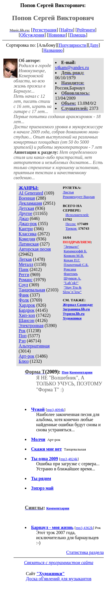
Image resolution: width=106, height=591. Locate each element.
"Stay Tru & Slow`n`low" (72, 289)
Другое (25, 213)
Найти (67, 29)
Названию (53, 50)
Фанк (24, 295)
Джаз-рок (28, 223)
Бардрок (26, 310)
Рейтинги (86, 29)
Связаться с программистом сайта (58, 562)
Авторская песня (35, 249)
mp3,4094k (55, 409)
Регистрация (45, 29)
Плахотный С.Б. (76, 265)
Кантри (26, 228)
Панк (24, 269)
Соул (23, 284)
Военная (27, 198)
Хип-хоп (27, 315)
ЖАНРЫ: (29, 187)
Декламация (30, 203)
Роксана (70, 269)
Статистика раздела (85, 552)
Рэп (22, 340)
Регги (24, 274)
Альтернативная (34, 345)
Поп (23, 335)
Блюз (24, 361)
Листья (68, 192)
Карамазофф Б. (75, 251)
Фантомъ (71, 274)
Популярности (72, 45)
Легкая (25, 259)
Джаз (24, 218)
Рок (22, 330)
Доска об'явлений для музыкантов (59, 578)
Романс (26, 279)
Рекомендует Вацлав (79, 197)
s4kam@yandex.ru (72, 67)
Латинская (29, 244)
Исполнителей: (77, 215)
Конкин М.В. (74, 255)
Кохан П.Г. (72, 260)
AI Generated (31, 193)
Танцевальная (32, 289)
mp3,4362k (84, 528)
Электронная (31, 325)
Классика (27, 233)
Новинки (57, 35)
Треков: (71, 228)
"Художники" (50, 573)
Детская (26, 208)
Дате (94, 45)
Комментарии (81, 372)
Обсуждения (32, 35)
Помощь (78, 35)
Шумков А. (72, 278)
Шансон (26, 320)
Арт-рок (26, 356)
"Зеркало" (71, 246)
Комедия (27, 238)
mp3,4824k (68, 459)
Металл (26, 264)
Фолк (24, 300)
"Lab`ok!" (71, 283)
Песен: (71, 224)
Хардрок (27, 305)
